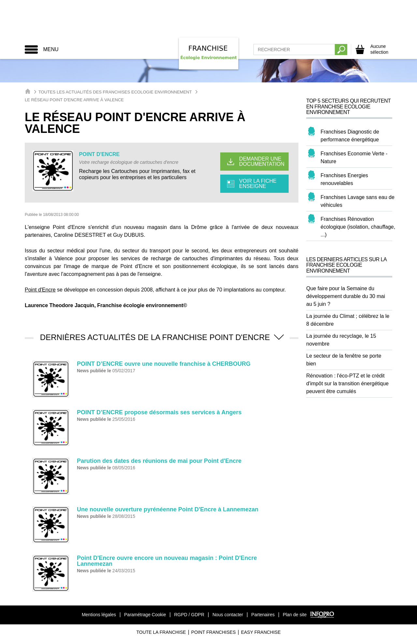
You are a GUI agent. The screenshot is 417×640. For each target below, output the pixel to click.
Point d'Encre (40, 289)
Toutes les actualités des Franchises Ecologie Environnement (115, 92)
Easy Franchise (261, 632)
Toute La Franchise (161, 632)
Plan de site (295, 614)
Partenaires (263, 614)
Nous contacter (227, 614)
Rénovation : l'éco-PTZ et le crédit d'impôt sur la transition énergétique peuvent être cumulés (347, 383)
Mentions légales (99, 614)
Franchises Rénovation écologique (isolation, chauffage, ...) (358, 226)
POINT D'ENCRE (99, 154)
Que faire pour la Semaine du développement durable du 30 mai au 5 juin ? (345, 296)
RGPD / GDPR (189, 614)
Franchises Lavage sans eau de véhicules (358, 201)
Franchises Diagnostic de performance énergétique (350, 135)
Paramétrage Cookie (145, 614)
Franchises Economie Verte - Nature (354, 157)
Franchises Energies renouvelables (344, 179)
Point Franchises (213, 632)
